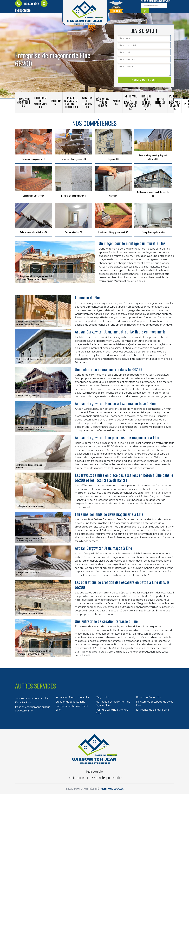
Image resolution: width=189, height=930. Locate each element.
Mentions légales (112, 789)
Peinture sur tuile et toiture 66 (146, 102)
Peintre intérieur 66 (160, 102)
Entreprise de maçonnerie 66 (40, 102)
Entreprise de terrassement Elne (71, 708)
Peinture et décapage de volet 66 (174, 102)
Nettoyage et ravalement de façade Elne (113, 703)
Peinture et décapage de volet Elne (154, 703)
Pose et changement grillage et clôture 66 (71, 102)
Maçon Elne (103, 697)
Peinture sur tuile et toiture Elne (112, 711)
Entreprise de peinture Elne (152, 709)
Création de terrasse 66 (87, 102)
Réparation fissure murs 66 (102, 102)
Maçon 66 (117, 102)
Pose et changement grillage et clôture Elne (32, 708)
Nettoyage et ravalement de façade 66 (130, 102)
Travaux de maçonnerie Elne (32, 698)
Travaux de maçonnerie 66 (23, 102)
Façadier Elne (23, 702)
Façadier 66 (56, 102)
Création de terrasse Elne (70, 701)
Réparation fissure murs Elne (72, 697)
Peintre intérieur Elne (149, 697)
